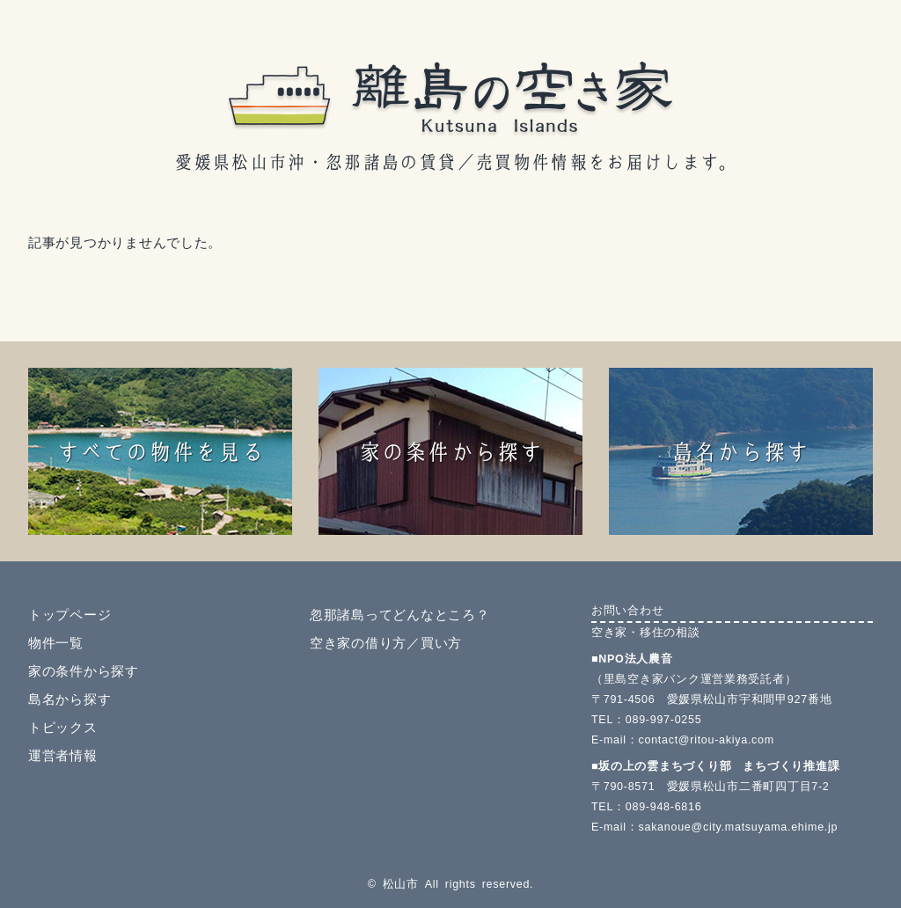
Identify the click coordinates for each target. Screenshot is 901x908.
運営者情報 (63, 756)
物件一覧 (56, 643)
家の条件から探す (83, 671)
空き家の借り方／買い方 (386, 643)
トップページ (69, 615)
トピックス (63, 728)
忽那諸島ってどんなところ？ (399, 615)
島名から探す (69, 699)
